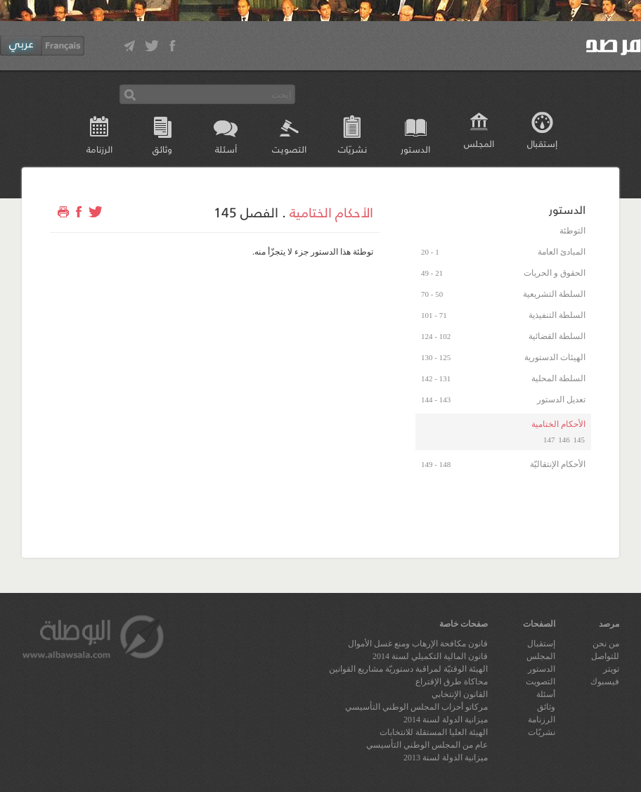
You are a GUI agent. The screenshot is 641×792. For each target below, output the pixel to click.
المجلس (479, 143)
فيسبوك (604, 681)
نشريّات (352, 149)
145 (579, 439)
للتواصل (605, 656)
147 (549, 439)
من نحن (606, 644)
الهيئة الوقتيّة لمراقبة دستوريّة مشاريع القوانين (408, 669)
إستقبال (542, 143)
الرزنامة (99, 149)
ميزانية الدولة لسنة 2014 (445, 719)
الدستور (415, 149)
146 (564, 439)
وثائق (162, 149)
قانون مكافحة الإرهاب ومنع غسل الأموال (418, 644)
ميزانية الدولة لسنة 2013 (445, 757)
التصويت (289, 149)
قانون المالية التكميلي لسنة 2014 (430, 656)
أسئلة (226, 149)
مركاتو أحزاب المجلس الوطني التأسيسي (416, 707)
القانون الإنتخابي (460, 694)
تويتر (611, 669)
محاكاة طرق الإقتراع (451, 681)
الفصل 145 (246, 211)
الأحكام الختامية (331, 211)
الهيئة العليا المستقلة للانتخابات (434, 732)
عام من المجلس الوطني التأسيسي (427, 745)
